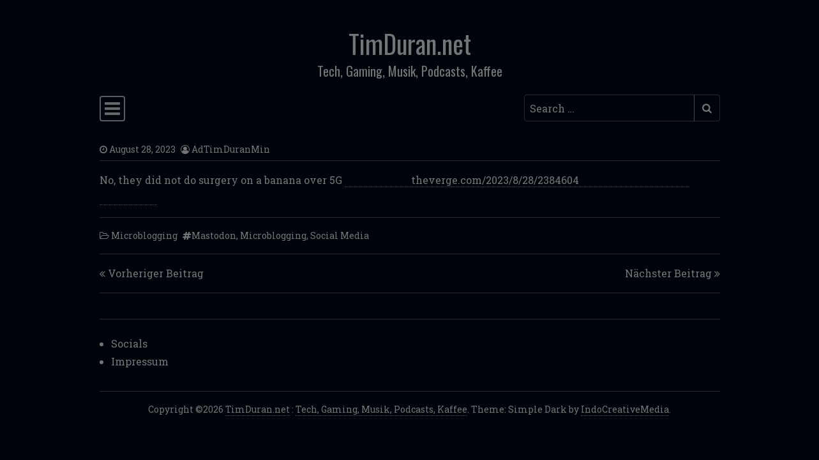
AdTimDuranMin (231, 149)
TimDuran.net (410, 43)
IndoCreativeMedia (625, 409)
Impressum (140, 361)
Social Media (339, 235)
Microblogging (144, 235)
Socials (129, 343)
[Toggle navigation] (112, 108)
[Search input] (609, 108)
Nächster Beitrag (668, 273)
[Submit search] (707, 108)
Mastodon (214, 235)
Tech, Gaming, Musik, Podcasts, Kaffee (381, 409)
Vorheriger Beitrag (156, 273)
